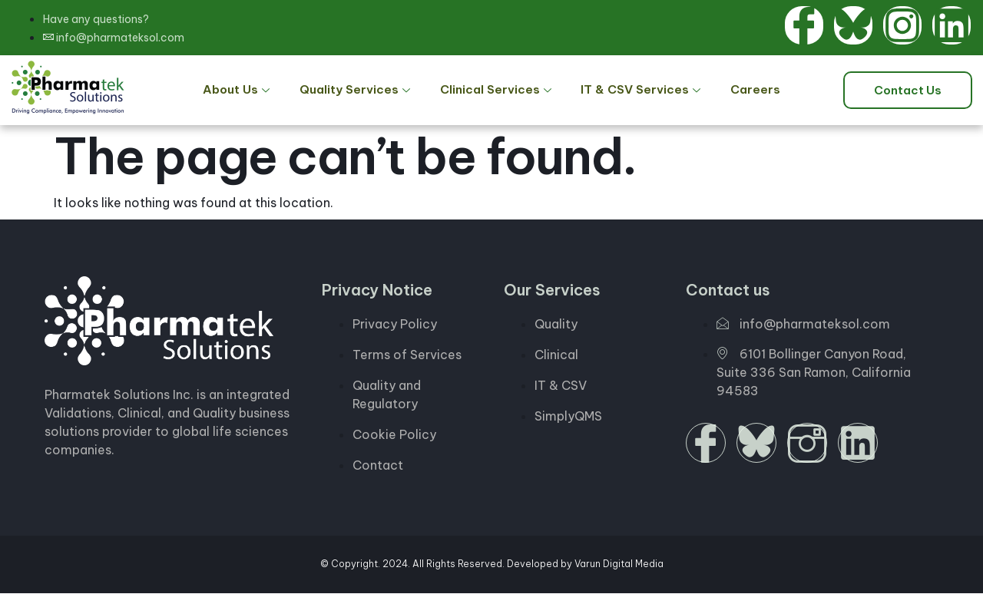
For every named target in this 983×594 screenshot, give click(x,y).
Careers (745, 90)
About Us (248, 90)
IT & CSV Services (637, 90)
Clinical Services (496, 90)
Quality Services (361, 90)
